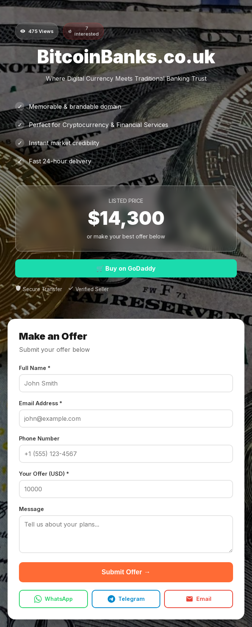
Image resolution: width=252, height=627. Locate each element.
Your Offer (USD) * (44, 473)
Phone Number (39, 438)
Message (31, 509)
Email (198, 599)
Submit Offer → (126, 572)
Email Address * (40, 403)
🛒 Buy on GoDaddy (126, 268)
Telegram (126, 599)
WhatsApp (53, 599)
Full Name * (34, 368)
